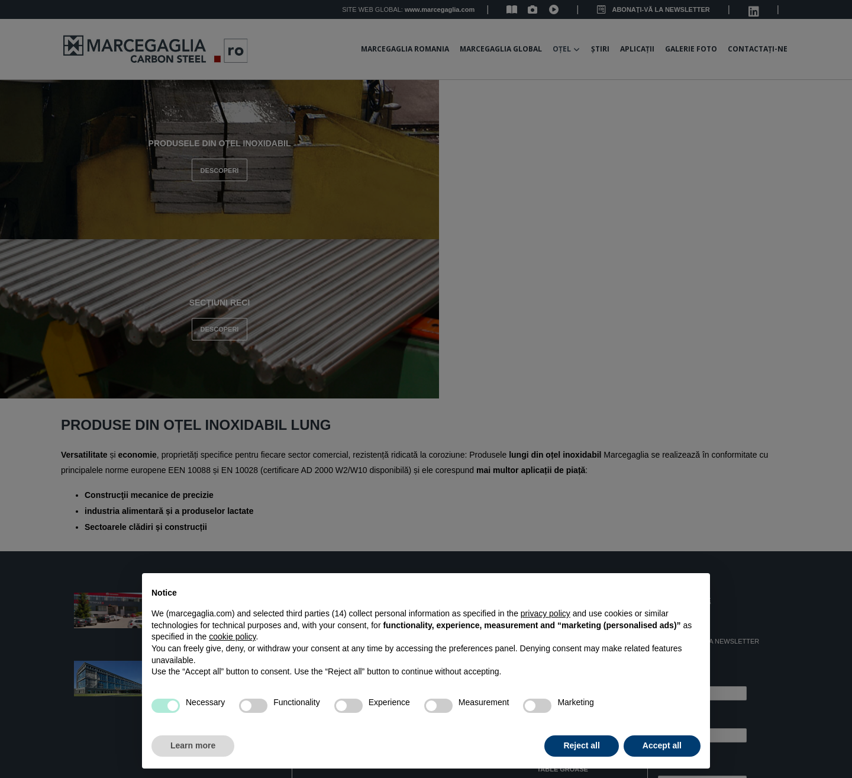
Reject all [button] (581, 745)
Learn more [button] (192, 745)
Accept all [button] (662, 745)
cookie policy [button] (232, 636)
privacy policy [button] (545, 613)
